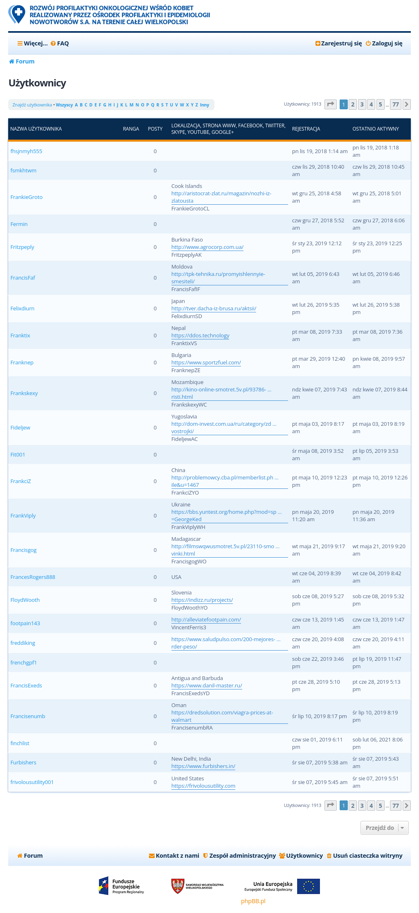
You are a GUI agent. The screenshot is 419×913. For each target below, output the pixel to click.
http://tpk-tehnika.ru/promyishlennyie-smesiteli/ (218, 277)
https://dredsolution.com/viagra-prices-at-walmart (222, 716)
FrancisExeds (26, 685)
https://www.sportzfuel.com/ (206, 362)
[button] (330, 104)
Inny (204, 105)
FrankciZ (20, 481)
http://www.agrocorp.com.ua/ (207, 247)
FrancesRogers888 (32, 577)
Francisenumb (27, 716)
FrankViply (23, 515)
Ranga (131, 129)
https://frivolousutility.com (203, 785)
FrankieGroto (26, 197)
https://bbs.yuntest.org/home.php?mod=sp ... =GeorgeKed (226, 515)
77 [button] (395, 104)
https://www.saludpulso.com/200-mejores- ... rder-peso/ (226, 642)
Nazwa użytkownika (36, 129)
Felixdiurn (22, 308)
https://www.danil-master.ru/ (206, 685)
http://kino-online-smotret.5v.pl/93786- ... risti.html (221, 393)
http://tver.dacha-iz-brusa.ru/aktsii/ (214, 308)
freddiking (22, 642)
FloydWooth (25, 599)
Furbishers (23, 762)
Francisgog (23, 550)
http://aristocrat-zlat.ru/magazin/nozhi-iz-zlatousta (221, 197)
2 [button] (352, 104)
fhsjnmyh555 (26, 151)
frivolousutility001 (32, 782)
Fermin (18, 224)
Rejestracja (306, 129)
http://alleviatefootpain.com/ (206, 619)
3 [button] (362, 104)
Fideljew (20, 427)
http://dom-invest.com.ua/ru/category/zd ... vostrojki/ (224, 427)
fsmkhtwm (23, 170)
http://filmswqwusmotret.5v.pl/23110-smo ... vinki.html (225, 549)
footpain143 (25, 623)
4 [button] (371, 104)
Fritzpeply (22, 247)
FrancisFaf (22, 277)
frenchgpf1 (23, 662)
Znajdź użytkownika (32, 105)
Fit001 (17, 454)
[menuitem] (59, 43)
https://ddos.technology (200, 335)
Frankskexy (24, 393)
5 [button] (380, 104)
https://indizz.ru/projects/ (202, 599)
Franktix (20, 335)
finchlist (19, 743)
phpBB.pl (253, 901)
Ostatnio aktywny (375, 129)
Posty (155, 129)
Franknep (22, 362)
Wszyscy (64, 105)
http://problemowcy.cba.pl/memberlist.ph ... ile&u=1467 (225, 481)
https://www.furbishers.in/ (203, 766)
